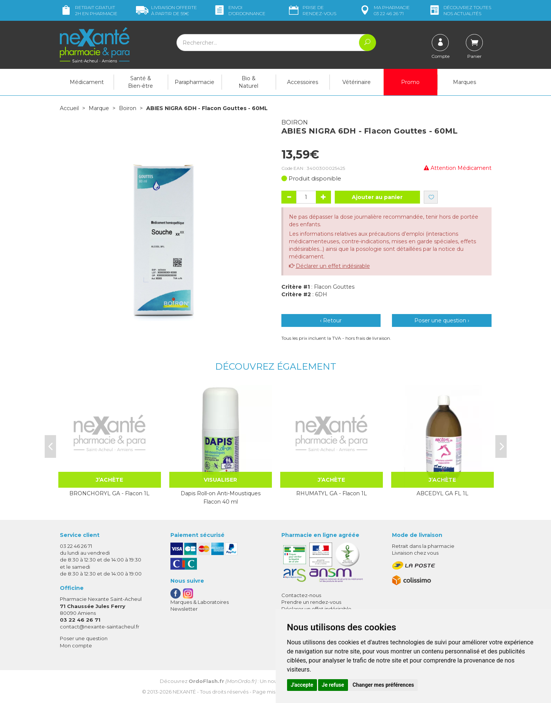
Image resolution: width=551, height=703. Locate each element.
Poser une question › (441, 320)
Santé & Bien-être (140, 82)
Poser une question (84, 638)
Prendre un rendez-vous (311, 602)
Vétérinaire (356, 82)
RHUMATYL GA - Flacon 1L (331, 493)
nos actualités (459, 10)
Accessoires (302, 82)
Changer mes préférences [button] (383, 685)
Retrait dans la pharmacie (423, 546)
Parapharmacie (194, 82)
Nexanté (184, 692)
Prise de (311, 10)
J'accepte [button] (302, 685)
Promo (410, 82)
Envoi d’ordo (239, 10)
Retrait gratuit (88, 10)
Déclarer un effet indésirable (333, 266)
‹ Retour (331, 320)
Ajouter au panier (377, 197)
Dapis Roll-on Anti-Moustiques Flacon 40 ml (221, 497)
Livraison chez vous (415, 553)
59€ (166, 10)
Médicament (87, 82)
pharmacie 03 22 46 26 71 (384, 10)
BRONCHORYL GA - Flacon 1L (109, 493)
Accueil (69, 108)
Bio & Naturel (248, 82)
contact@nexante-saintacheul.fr (99, 626)
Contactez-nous (301, 595)
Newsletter (184, 609)
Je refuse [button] (333, 685)
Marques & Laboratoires (199, 602)
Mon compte (76, 645)
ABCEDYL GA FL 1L (442, 493)
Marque (99, 108)
